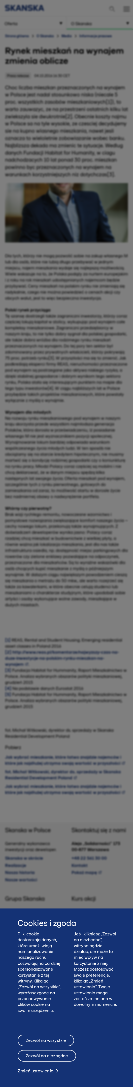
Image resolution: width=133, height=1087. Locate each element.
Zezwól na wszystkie (46, 1046)
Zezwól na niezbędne (47, 1061)
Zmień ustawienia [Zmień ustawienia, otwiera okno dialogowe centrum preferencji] (35, 1076)
